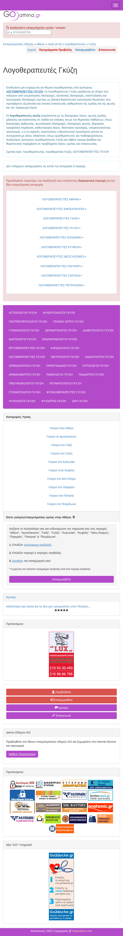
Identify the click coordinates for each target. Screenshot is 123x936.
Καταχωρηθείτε (61, 579)
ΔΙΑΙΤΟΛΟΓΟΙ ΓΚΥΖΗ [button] (22, 339)
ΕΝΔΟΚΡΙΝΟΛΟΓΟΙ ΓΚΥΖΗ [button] (59, 339)
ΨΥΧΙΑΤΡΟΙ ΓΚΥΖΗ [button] (53, 401)
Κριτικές (11, 597)
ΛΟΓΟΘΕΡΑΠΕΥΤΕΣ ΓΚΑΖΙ (61, 218)
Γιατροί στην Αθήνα (62, 428)
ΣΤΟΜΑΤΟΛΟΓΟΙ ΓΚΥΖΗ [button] (24, 392)
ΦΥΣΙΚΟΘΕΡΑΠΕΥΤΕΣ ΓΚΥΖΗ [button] (66, 392)
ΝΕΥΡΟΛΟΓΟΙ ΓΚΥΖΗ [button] (65, 357)
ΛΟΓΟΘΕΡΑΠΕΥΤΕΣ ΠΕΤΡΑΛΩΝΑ (61, 285)
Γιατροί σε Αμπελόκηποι (61, 436)
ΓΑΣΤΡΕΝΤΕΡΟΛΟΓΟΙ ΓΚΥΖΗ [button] (28, 321)
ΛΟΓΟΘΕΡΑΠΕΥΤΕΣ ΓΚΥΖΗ (61, 228)
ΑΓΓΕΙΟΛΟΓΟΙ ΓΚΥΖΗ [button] (23, 312)
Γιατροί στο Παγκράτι (61, 487)
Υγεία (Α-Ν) (54, 44)
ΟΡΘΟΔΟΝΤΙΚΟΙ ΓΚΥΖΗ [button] (24, 365)
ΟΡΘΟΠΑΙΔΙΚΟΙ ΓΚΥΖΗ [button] (61, 365)
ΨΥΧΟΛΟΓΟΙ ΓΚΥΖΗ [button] (22, 401)
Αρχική (31, 49)
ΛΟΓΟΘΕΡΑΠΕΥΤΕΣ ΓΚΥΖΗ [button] (27, 357)
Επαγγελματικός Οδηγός (18, 44)
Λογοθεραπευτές (75, 44)
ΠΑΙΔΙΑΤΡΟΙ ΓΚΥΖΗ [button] (91, 374)
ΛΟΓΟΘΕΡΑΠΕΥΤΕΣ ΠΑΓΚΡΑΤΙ (61, 266)
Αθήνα (40, 44)
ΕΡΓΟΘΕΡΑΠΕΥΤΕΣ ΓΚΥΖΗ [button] (27, 348)
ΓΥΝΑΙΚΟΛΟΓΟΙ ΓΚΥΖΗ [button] (24, 330)
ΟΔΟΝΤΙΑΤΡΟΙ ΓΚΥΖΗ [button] (99, 357)
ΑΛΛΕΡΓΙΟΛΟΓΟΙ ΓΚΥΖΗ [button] (59, 312)
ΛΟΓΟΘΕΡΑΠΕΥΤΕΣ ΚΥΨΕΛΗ (61, 247)
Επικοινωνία (61, 715)
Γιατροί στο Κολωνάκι (61, 461)
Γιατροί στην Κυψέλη (61, 470)
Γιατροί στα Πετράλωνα (61, 504)
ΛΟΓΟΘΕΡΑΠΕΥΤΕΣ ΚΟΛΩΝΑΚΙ (61, 237)
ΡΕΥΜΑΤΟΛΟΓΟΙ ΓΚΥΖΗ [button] (65, 383)
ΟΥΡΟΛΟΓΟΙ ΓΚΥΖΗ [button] (96, 365)
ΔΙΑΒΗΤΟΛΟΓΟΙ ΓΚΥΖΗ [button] (98, 330)
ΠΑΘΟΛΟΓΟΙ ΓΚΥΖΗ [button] (59, 374)
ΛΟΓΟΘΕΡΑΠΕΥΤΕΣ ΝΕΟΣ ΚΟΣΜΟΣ (61, 256)
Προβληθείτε (61, 692)
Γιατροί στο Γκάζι (61, 445)
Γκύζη (92, 44)
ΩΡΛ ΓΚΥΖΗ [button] (79, 401)
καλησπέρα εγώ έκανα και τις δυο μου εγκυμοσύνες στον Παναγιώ (47, 606)
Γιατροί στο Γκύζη (61, 453)
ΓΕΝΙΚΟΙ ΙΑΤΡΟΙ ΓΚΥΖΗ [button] (68, 321)
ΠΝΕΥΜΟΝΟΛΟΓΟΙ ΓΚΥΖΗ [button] (26, 383)
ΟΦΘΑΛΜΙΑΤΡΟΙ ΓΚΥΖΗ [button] (24, 374)
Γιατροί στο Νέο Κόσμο (61, 478)
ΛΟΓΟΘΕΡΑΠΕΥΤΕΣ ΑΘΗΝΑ (61, 199)
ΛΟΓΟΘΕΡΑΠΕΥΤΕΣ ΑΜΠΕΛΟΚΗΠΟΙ (61, 209)
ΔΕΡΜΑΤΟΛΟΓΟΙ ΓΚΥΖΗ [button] (61, 330)
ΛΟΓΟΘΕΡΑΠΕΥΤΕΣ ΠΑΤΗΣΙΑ (61, 275)
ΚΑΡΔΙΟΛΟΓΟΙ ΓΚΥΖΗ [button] (65, 348)
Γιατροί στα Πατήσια (61, 495)
